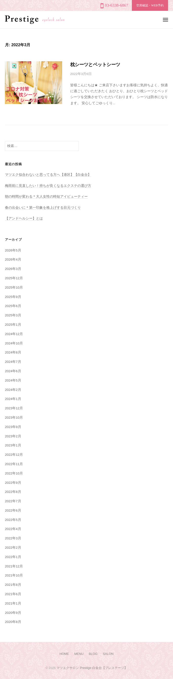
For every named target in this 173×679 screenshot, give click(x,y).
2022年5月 (13, 520)
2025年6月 (13, 306)
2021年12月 (14, 566)
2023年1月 (13, 445)
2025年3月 (13, 315)
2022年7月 (13, 501)
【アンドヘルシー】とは (24, 218)
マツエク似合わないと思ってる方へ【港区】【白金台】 (48, 175)
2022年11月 (14, 464)
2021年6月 (13, 594)
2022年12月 (14, 455)
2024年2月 (13, 390)
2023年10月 (14, 417)
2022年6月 (13, 510)
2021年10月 (14, 575)
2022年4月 (13, 529)
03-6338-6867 (116, 5)
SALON (108, 654)
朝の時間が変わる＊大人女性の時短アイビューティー (46, 196)
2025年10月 (14, 287)
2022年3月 (13, 538)
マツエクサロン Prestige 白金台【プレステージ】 (91, 668)
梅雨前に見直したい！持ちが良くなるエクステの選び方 (48, 186)
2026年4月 (13, 259)
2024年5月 (13, 380)
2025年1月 (13, 324)
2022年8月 (13, 492)
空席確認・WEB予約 (150, 5)
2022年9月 (13, 483)
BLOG (93, 654)
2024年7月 (13, 362)
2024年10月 (14, 343)
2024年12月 (14, 334)
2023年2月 (13, 436)
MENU (79, 654)
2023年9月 (13, 427)
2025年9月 (13, 297)
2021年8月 (13, 585)
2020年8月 (13, 622)
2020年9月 (13, 613)
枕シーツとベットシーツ (95, 64)
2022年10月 (14, 473)
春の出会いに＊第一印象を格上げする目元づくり (43, 207)
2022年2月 (13, 547)
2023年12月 (14, 408)
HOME (64, 654)
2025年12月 (14, 278)
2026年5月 (13, 250)
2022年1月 (13, 557)
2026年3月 (13, 269)
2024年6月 (13, 371)
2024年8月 (13, 352)
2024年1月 (13, 399)
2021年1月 (13, 603)
